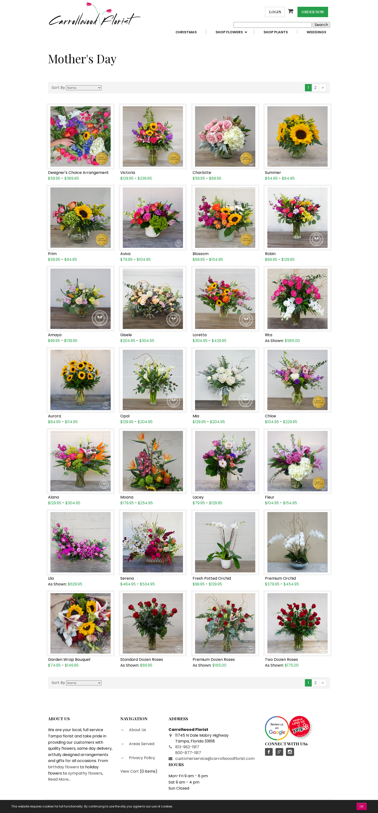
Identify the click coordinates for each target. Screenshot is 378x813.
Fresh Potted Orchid (212, 578)
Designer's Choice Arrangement (78, 173)
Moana (126, 497)
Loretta (200, 335)
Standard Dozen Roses (141, 660)
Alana (53, 497)
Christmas (186, 32)
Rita (268, 335)
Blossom (201, 254)
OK (361, 806)
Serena (127, 578)
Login (275, 11)
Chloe (270, 416)
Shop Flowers (229, 32)
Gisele (126, 335)
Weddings (316, 32)
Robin (270, 254)
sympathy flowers (85, 773)
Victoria (127, 173)
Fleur (269, 497)
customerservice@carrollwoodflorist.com (215, 758)
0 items (148, 771)
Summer (273, 173)
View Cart (129, 771)
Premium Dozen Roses (214, 660)
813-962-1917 (187, 747)
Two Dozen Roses (281, 660)
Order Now (313, 11)
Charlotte (202, 173)
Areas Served (141, 744)
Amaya (54, 335)
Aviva (125, 254)
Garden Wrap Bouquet (69, 660)
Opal (124, 416)
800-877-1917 (188, 753)
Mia (196, 416)
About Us (137, 730)
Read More (58, 779)
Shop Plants (275, 32)
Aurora (54, 416)
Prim (52, 254)
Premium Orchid (280, 578)
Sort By (58, 87)
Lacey (198, 497)
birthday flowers (63, 767)
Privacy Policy (141, 758)
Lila (51, 578)
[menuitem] (192, 32)
